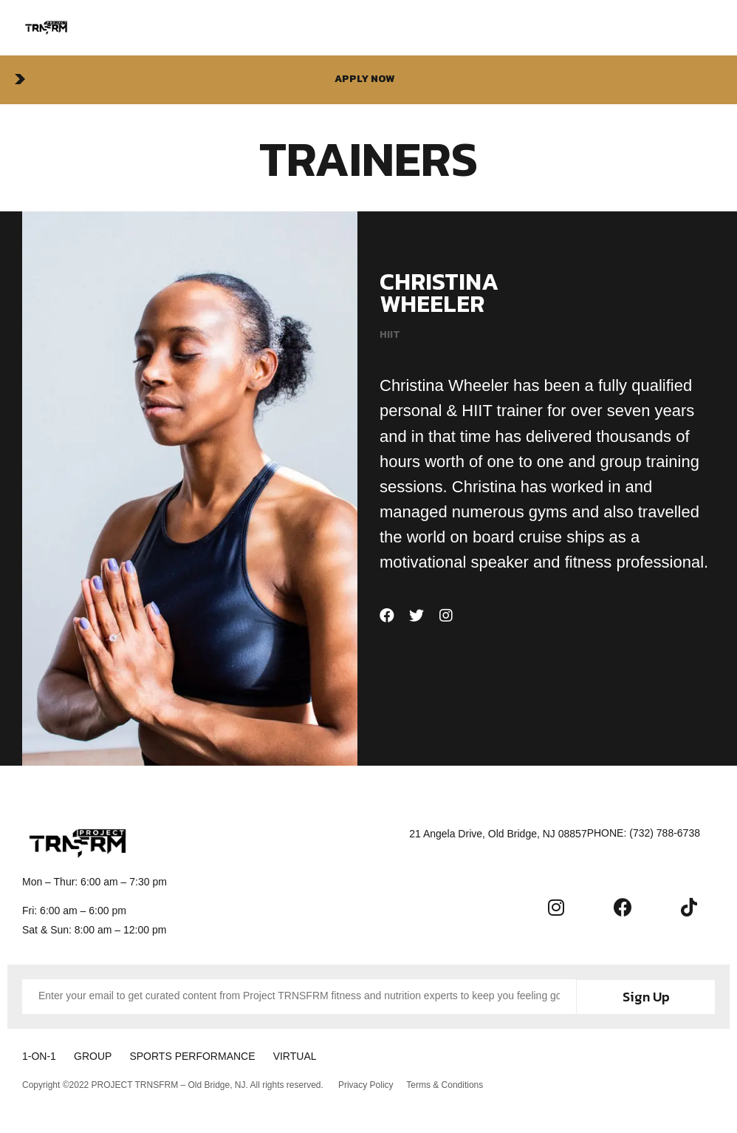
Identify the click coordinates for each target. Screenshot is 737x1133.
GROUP (101, 1055)
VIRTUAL (318, 1055)
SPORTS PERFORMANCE (208, 1055)
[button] (368, 79)
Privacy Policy (366, 1082)
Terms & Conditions (446, 1082)
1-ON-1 (39, 1055)
